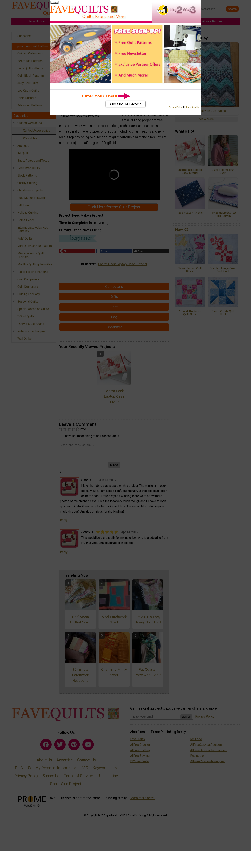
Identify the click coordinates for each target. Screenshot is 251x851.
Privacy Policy (175, 107)
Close (54, 2)
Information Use (192, 107)
